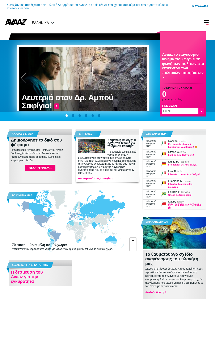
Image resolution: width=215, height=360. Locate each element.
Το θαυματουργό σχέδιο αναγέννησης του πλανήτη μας (171, 259)
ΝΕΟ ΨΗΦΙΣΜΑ (40, 167)
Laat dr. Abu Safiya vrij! (181, 155)
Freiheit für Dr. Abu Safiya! (182, 164)
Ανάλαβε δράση (155, 292)
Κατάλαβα (200, 6)
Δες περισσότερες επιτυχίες (95, 178)
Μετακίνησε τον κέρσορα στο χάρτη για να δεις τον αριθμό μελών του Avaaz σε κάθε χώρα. (66, 246)
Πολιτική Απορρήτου (59, 5)
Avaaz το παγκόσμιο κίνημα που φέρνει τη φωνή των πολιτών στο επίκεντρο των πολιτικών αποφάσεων (183, 65)
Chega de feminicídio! (180, 195)
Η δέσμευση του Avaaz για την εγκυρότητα (27, 277)
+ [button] (133, 241)
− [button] (133, 247)
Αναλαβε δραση (22, 133)
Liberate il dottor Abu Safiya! (184, 174)
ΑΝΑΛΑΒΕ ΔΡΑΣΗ (157, 221)
